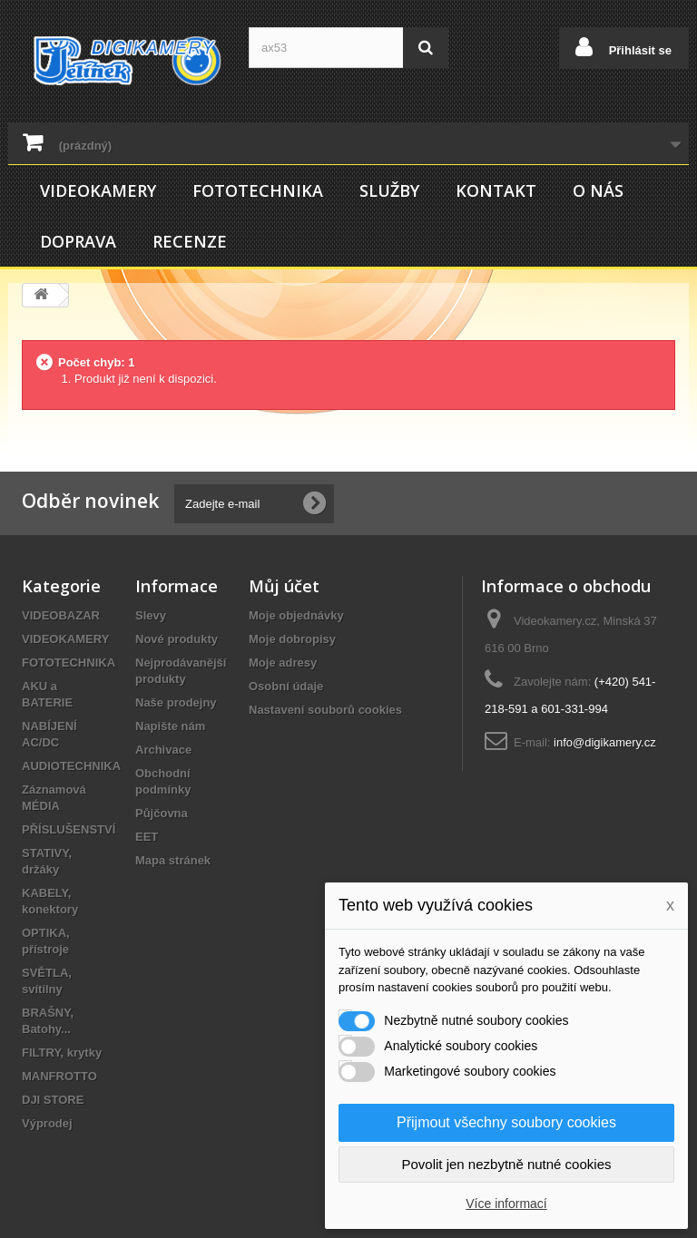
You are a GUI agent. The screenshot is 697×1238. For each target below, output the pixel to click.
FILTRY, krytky (62, 1052)
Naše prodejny (176, 702)
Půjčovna (161, 813)
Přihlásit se (638, 50)
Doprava (78, 241)
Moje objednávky (296, 615)
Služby (389, 190)
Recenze (189, 241)
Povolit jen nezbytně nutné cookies (507, 1164)
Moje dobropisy (292, 639)
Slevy (150, 615)
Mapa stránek (173, 860)
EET (146, 836)
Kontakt (496, 190)
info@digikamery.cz (605, 742)
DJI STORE (52, 1099)
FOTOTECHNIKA (257, 190)
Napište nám (170, 726)
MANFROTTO (59, 1076)
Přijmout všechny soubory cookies (506, 1122)
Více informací (506, 1203)
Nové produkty (176, 639)
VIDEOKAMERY (98, 190)
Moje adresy (283, 662)
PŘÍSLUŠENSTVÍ (68, 829)
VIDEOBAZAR (61, 615)
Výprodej (47, 1123)
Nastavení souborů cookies (325, 709)
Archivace (163, 749)
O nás (598, 190)
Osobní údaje (286, 686)
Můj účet (284, 586)
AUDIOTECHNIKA (71, 766)
